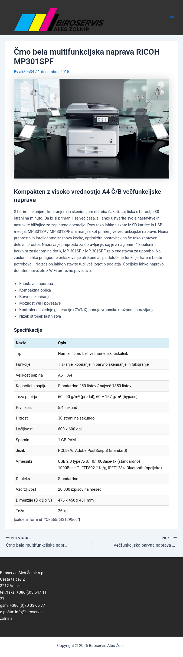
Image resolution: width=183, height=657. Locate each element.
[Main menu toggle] (172, 17)
